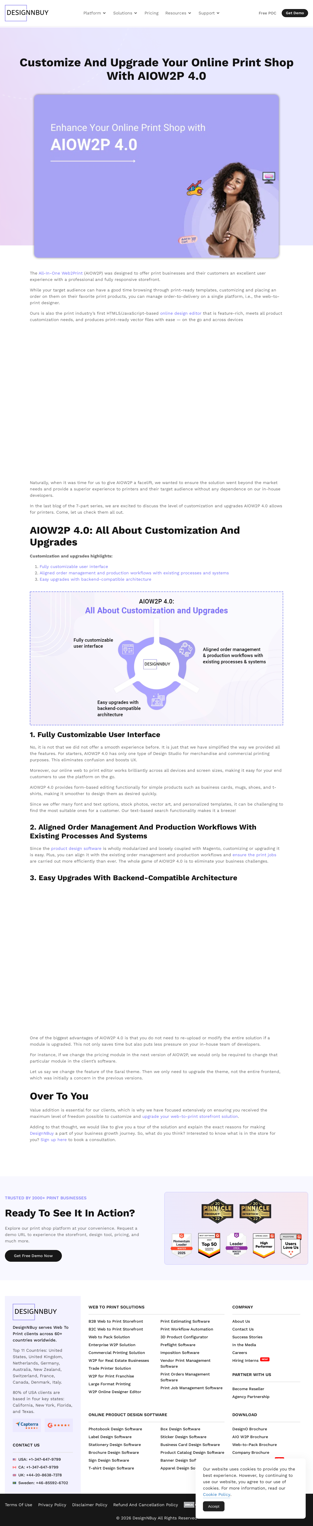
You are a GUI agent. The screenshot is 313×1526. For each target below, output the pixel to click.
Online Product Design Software (128, 1414)
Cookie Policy (216, 1494)
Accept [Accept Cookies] (213, 1506)
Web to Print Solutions (117, 1307)
